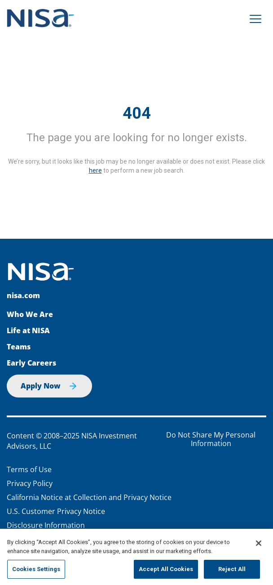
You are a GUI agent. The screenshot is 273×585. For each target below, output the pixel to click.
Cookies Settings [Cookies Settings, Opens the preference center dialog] (36, 569)
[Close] (259, 543)
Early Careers (31, 363)
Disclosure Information (46, 525)
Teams (19, 347)
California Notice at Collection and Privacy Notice (89, 497)
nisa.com (23, 295)
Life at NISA (28, 330)
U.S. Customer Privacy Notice (56, 511)
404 (137, 113)
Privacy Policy (30, 483)
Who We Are (30, 314)
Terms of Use (29, 469)
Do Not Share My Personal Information (210, 439)
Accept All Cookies (166, 569)
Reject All (232, 569)
